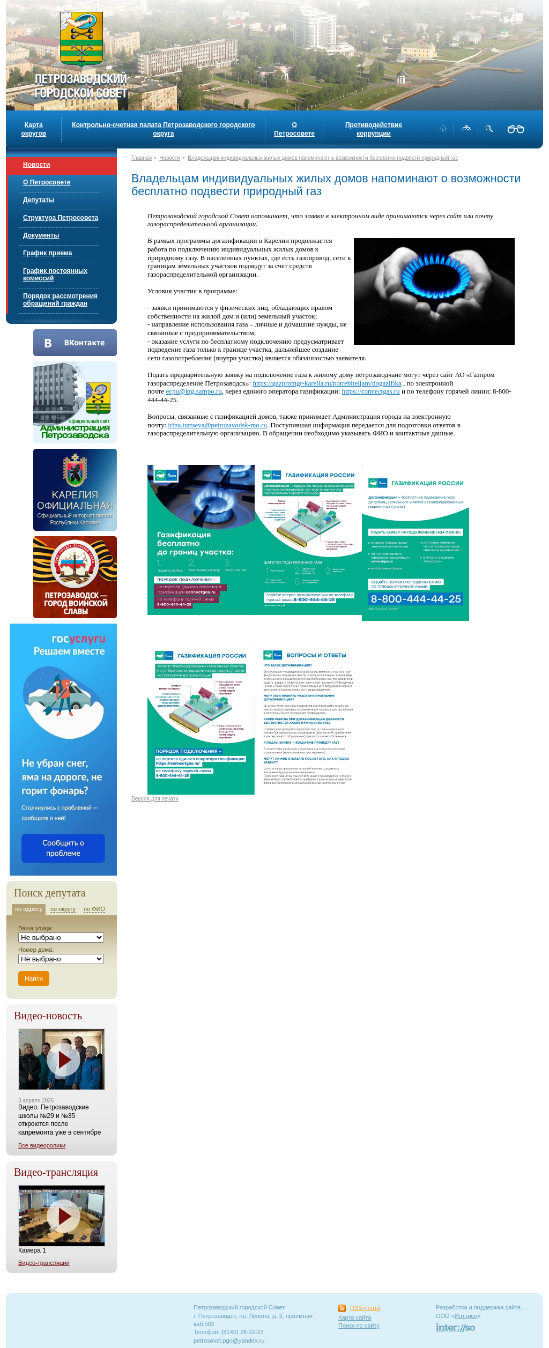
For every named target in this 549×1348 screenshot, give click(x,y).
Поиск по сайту (359, 1325)
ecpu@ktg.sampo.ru (193, 391)
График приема (47, 253)
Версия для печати (155, 799)
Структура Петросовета (60, 217)
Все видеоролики (41, 1145)
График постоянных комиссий (55, 274)
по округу (63, 909)
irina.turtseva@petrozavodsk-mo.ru (217, 425)
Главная (141, 158)
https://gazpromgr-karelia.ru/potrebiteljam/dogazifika (327, 383)
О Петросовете (294, 129)
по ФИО (94, 909)
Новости (36, 164)
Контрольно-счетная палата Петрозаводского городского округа (163, 129)
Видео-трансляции (44, 1263)
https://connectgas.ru (371, 391)
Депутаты (38, 200)
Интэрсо (466, 1316)
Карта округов (33, 129)
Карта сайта (354, 1317)
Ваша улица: (35, 928)
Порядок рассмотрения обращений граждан (60, 299)
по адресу (28, 909)
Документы (41, 235)
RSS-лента (365, 1308)
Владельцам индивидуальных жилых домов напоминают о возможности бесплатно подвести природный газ (323, 158)
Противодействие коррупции (373, 129)
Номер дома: (36, 949)
